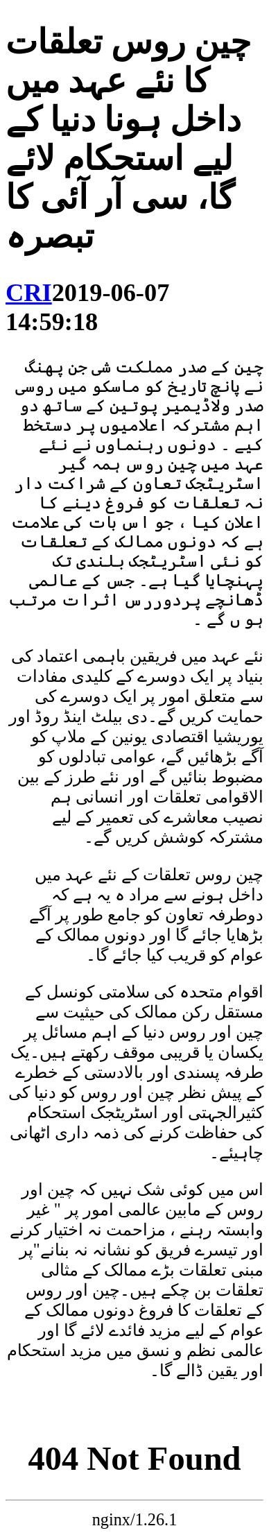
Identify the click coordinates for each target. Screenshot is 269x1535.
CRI (29, 293)
